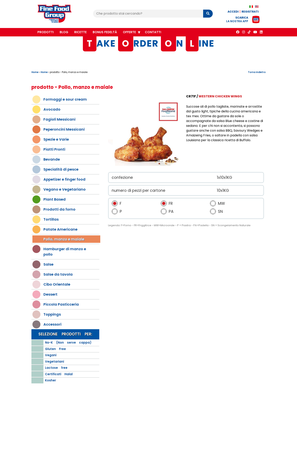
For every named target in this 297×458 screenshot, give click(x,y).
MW (221, 203)
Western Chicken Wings (220, 96)
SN (220, 211)
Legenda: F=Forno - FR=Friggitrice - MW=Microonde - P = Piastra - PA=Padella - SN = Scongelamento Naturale (179, 225)
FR (171, 203)
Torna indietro (257, 72)
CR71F (191, 96)
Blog (64, 32)
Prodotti (45, 32)
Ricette (80, 32)
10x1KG (223, 190)
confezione (122, 177)
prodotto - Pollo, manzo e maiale (68, 72)
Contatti (153, 32)
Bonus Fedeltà (105, 32)
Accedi (233, 12)
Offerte (129, 32)
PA (171, 211)
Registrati (250, 12)
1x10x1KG (224, 177)
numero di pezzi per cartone (138, 190)
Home (34, 72)
